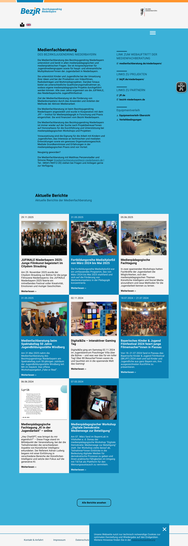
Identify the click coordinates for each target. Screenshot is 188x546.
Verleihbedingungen (129, 119)
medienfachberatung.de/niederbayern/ (139, 63)
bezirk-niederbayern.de (131, 99)
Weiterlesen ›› (28, 291)
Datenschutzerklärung (143, 540)
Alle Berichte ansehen (94, 502)
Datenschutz (82, 540)
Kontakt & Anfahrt (33, 540)
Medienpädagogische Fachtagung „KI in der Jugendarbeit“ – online (36, 427)
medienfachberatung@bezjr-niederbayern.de (79, 160)
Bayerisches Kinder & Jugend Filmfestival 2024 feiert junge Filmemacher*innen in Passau (141, 344)
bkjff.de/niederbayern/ (130, 79)
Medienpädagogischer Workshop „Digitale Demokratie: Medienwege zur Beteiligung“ (93, 427)
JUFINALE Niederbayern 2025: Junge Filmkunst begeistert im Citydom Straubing (42, 263)
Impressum (59, 540)
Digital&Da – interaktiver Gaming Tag (93, 342)
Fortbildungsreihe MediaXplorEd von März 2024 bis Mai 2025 (93, 261)
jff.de (121, 95)
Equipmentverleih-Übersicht (133, 115)
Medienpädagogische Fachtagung (135, 261)
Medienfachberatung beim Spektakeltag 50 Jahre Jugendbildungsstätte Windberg (43, 344)
